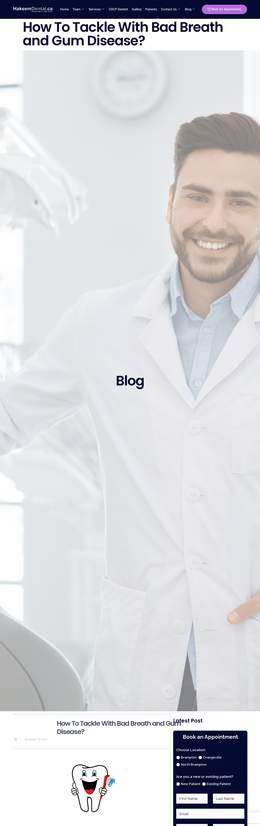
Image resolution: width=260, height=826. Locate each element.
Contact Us (170, 9)
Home (64, 9)
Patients (151, 9)
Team (78, 9)
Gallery (137, 9)
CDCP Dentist (118, 9)
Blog (190, 9)
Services (96, 9)
